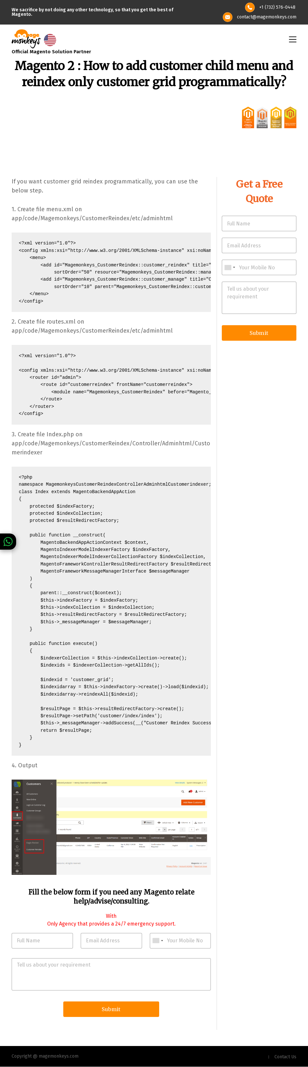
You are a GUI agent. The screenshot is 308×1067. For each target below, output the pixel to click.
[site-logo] (26, 38)
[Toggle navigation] (292, 39)
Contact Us (285, 1057)
